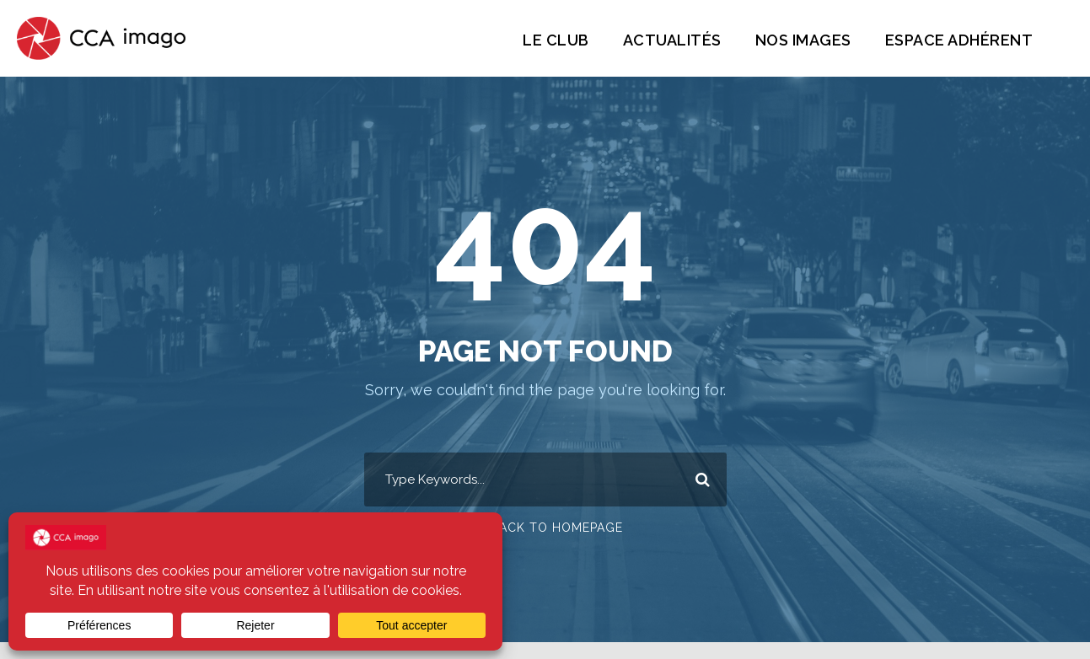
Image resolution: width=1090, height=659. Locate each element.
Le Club (540, 40)
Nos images (792, 40)
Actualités (658, 40)
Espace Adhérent (955, 40)
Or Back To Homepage (545, 528)
